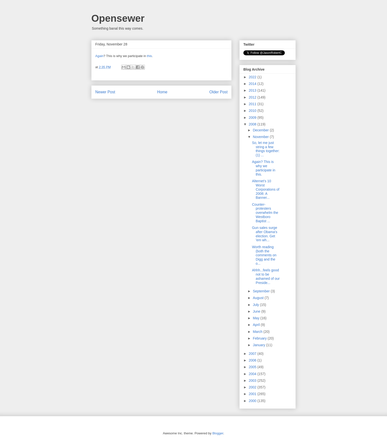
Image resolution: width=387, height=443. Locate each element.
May (256, 318)
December (261, 130)
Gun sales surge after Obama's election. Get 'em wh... (264, 234)
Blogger (217, 433)
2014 (253, 84)
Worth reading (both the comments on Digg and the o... (264, 255)
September (262, 291)
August (258, 298)
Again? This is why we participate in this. (263, 168)
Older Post (218, 92)
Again (99, 56)
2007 (253, 354)
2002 (253, 387)
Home (162, 92)
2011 (253, 104)
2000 (253, 401)
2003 (253, 381)
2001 (253, 394)
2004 (253, 374)
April (257, 325)
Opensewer (118, 18)
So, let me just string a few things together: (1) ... (266, 149)
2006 (253, 360)
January (259, 345)
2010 (253, 111)
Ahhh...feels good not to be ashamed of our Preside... (266, 276)
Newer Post (105, 92)
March (258, 332)
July (256, 305)
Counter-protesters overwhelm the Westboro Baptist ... (265, 212)
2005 (253, 367)
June (257, 311)
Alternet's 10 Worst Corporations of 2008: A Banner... (265, 189)
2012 (253, 97)
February (260, 338)
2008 (253, 124)
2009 (253, 118)
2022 (253, 77)
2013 (253, 90)
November (261, 137)
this (149, 56)
